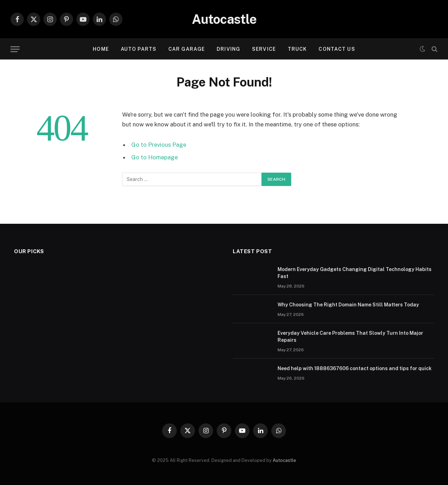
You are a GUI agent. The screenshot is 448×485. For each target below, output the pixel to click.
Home (100, 49)
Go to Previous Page (158, 144)
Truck (297, 49)
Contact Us (336, 49)
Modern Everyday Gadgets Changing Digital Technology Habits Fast (355, 272)
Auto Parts (138, 49)
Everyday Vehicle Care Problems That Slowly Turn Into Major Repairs (350, 336)
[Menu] (15, 49)
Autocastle (284, 460)
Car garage (186, 49)
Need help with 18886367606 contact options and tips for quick (355, 368)
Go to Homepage (154, 157)
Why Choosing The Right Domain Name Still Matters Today (348, 304)
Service (264, 49)
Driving (228, 49)
